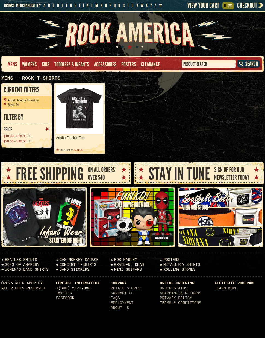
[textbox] (209, 64)
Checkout (247, 5)
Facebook (65, 298)
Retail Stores (125, 288)
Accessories (105, 64)
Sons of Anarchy (22, 265)
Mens (12, 64)
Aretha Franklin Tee (70, 138)
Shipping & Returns (180, 293)
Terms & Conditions (180, 303)
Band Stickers (74, 269)
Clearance (150, 64)
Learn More (225, 288)
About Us (120, 308)
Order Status (173, 288)
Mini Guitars (128, 269)
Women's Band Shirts (27, 269)
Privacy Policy (176, 298)
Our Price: (71, 149)
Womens (29, 64)
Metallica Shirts (181, 265)
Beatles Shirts (21, 260)
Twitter (64, 293)
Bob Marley (125, 260)
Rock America (132, 34)
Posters (128, 64)
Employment (122, 303)
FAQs (115, 298)
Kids (45, 64)
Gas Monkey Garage (79, 260)
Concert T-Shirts (78, 265)
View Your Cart (207, 5)
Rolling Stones (179, 269)
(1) (17, 136)
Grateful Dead (129, 265)
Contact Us (122, 293)
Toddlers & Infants (71, 64)
